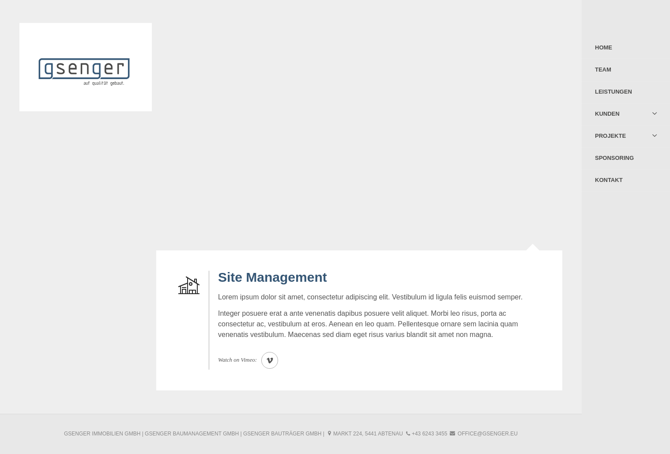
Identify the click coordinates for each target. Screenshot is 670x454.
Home (603, 47)
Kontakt (609, 180)
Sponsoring (614, 158)
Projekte (610, 135)
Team (603, 69)
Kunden (607, 113)
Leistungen (613, 91)
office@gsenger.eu (488, 434)
